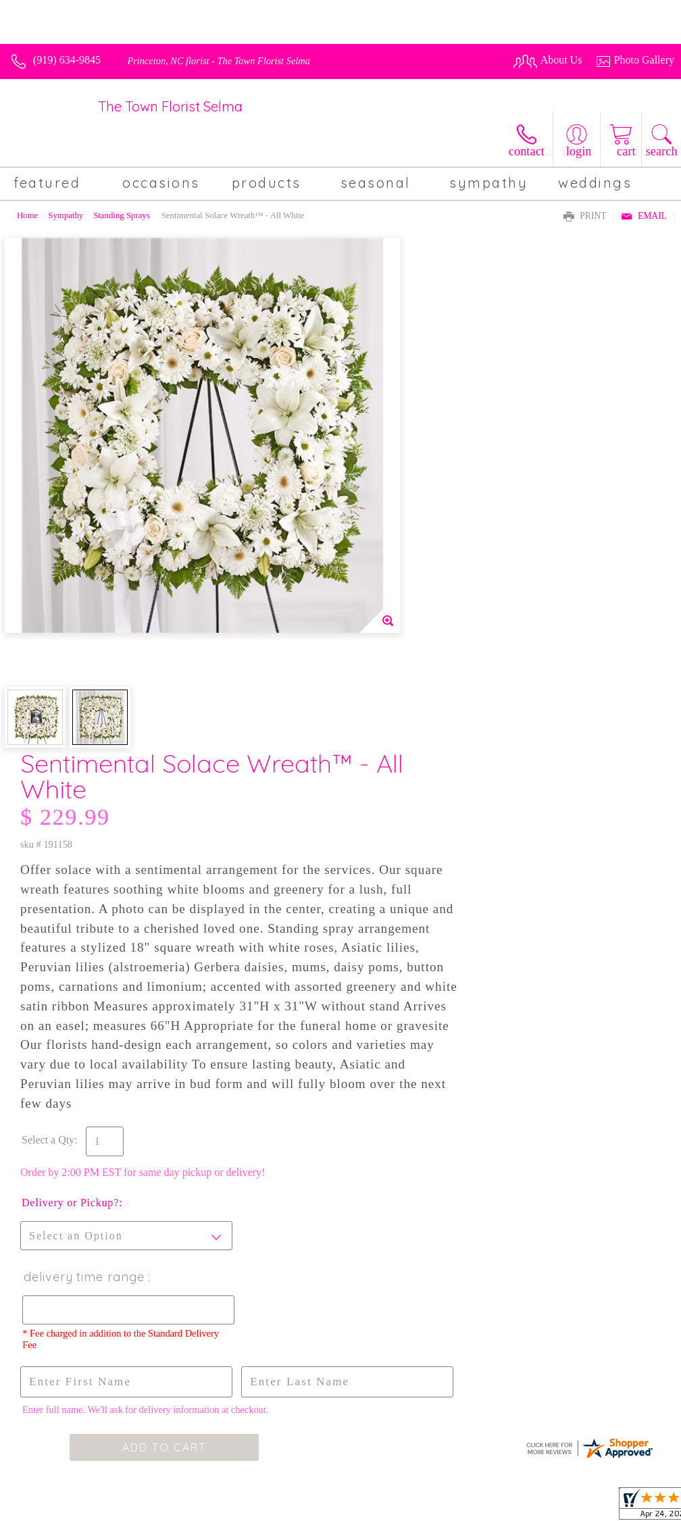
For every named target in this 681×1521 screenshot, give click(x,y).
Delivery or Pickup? (394, 767)
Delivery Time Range (408, 842)
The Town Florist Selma (170, 106)
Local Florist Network (550, 1507)
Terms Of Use (391, 1507)
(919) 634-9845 (67, 60)
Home (27, 215)
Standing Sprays (121, 215)
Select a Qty (372, 705)
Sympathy (65, 215)
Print (585, 216)
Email (644, 216)
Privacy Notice (463, 1507)
